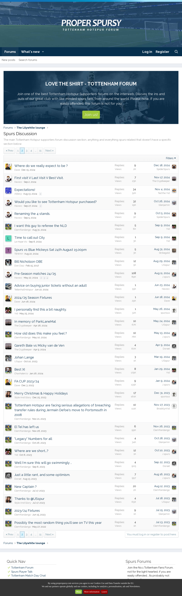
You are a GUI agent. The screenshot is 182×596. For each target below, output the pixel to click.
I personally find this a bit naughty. (40, 309)
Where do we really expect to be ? (41, 166)
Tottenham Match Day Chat (28, 575)
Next (48, 150)
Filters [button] (169, 158)
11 (40, 150)
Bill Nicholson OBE (28, 261)
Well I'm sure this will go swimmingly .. (43, 463)
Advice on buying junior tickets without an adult (50, 285)
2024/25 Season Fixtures (33, 297)
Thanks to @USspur (29, 499)
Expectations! (24, 190)
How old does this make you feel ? (40, 333)
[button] (43, 51)
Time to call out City (29, 237)
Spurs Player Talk (22, 571)
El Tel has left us (26, 427)
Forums (10, 52)
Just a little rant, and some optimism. (42, 475)
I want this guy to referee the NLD (40, 226)
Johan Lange (24, 357)
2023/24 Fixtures (27, 510)
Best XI (19, 369)
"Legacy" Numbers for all (33, 439)
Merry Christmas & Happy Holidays (41, 393)
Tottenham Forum (22, 567)
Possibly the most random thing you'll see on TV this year (58, 523)
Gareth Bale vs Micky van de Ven (39, 345)
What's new (30, 52)
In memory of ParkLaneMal (35, 321)
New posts (8, 60)
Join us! (91, 114)
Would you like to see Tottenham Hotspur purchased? (55, 202)
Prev (10, 150)
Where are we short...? (31, 451)
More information (92, 592)
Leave (104, 592)
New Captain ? (25, 487)
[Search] (176, 51)
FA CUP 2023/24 (26, 381)
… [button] (35, 150)
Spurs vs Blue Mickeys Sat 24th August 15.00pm (50, 250)
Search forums (28, 60)
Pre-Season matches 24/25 (35, 273)
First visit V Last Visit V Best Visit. (38, 178)
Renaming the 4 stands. (32, 214)
